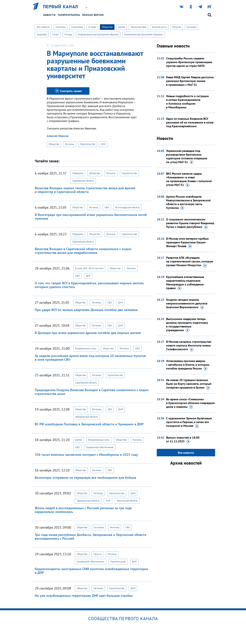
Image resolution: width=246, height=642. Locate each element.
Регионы (69, 144)
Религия (176, 27)
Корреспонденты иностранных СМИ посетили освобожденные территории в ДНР (91, 571)
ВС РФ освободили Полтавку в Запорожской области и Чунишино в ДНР (89, 424)
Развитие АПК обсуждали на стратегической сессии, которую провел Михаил (189, 261)
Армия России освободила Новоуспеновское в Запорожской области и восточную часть (188, 202)
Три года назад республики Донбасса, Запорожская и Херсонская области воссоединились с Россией (90, 537)
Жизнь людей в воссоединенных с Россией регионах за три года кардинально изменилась (83, 510)
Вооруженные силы (86, 348)
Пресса (97, 554)
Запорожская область (86, 416)
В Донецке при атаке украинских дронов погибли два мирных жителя (88, 333)
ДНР (88, 275)
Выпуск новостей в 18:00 (182, 439)
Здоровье (42, 34)
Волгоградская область (127, 207)
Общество (107, 27)
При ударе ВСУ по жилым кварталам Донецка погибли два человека (86, 310)
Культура (191, 27)
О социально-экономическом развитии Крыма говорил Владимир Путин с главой (190, 223)
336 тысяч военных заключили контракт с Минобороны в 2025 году (86, 454)
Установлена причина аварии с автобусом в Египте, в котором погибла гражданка (187, 365)
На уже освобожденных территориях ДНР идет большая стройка (84, 595)
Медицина (77, 173)
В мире (92, 27)
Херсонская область (127, 500)
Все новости (43, 27)
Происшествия (138, 27)
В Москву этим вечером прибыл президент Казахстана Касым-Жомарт (187, 242)
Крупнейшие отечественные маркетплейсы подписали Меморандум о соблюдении (185, 282)
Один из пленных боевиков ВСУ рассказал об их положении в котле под (189, 122)
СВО (103, 144)
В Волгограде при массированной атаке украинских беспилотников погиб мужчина (91, 217)
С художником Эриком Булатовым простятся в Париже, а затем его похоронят (189, 422)
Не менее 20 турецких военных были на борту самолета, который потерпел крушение (188, 384)
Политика (60, 27)
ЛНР (108, 500)
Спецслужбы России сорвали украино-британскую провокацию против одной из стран (189, 62)
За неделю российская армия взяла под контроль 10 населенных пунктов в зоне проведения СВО (90, 358)
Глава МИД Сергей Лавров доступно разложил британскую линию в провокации (190, 80)
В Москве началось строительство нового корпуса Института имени (188, 345)
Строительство (87, 144)
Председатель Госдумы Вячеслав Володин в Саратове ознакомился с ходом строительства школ (92, 392)
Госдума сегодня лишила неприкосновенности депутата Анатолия (186, 303)
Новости (49, 15)
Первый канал (60, 6)
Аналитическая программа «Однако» (143, 34)
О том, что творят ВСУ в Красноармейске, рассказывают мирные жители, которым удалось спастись (89, 285)
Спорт (55, 34)
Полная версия (93, 15)
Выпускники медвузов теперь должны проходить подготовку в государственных (187, 324)
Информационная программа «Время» (98, 34)
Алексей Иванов (57, 136)
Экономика (77, 27)
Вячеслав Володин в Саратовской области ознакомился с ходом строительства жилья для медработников (83, 251)
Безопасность (159, 27)
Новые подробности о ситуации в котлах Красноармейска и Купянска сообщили (187, 101)
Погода (68, 34)
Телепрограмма (69, 15)
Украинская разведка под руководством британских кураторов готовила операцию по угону (186, 156)
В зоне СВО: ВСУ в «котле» (89, 268)
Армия (121, 27)
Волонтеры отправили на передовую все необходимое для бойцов (85, 477)
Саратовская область (83, 180)
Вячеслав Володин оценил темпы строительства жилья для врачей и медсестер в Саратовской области (85, 190)
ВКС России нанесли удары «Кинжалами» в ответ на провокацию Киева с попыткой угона (189, 179)
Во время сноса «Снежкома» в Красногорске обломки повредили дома (190, 403)
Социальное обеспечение (100, 447)
